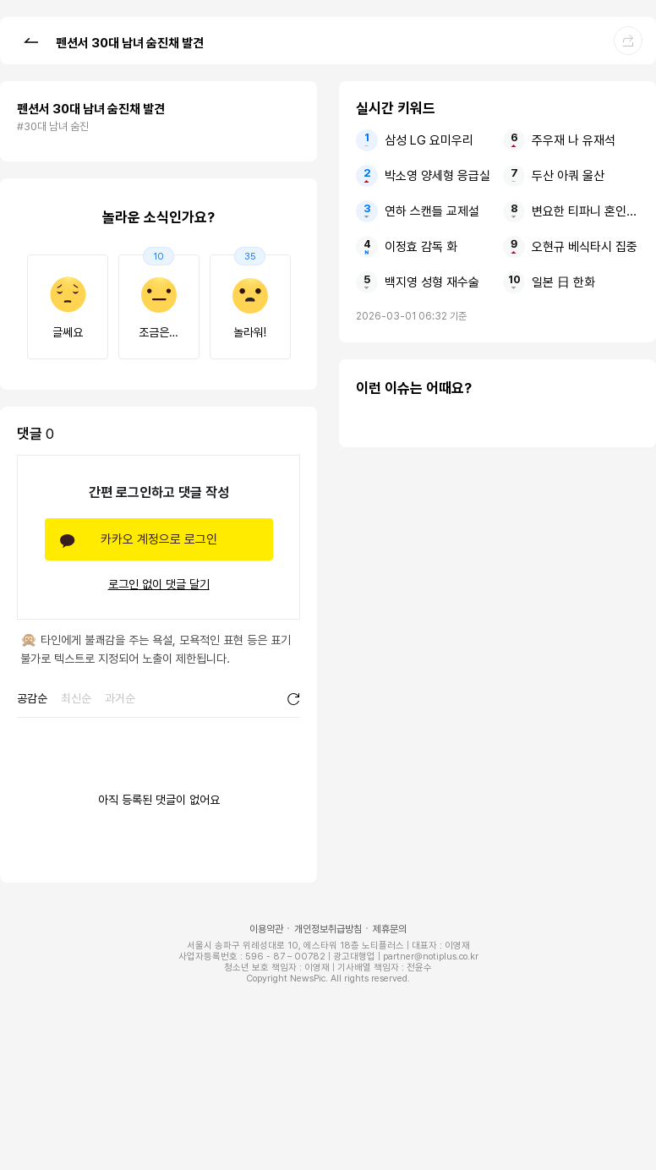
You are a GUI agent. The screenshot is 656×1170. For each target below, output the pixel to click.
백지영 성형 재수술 (432, 282)
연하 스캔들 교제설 (432, 211)
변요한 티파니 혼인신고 (585, 211)
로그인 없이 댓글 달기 (159, 584)
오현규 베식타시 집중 (584, 246)
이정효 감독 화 (421, 246)
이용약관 (266, 929)
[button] (30, 39)
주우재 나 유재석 (573, 140)
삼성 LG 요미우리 (429, 140)
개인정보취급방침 (328, 929)
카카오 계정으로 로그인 (159, 539)
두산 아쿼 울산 (568, 175)
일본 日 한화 (563, 282)
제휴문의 (390, 929)
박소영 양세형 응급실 (437, 175)
